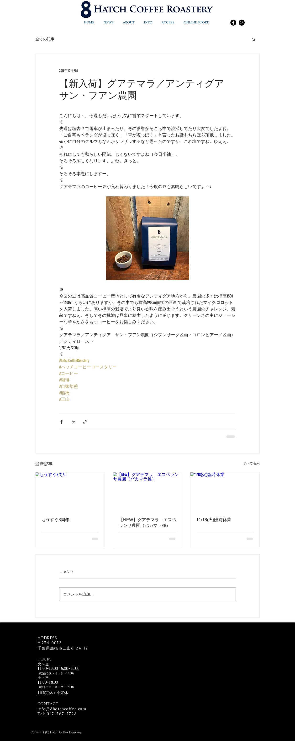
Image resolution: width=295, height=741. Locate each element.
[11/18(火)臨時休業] (224, 491)
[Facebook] (233, 23)
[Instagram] (242, 23)
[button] (253, 39)
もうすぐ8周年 (55, 519)
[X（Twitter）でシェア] (73, 422)
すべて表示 (251, 463)
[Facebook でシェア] (61, 422)
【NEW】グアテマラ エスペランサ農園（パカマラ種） (147, 522)
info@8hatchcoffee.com (62, 708)
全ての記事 (44, 39)
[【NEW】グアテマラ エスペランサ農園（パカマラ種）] (147, 491)
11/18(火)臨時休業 (213, 519)
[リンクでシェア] (85, 422)
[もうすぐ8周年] (70, 491)
